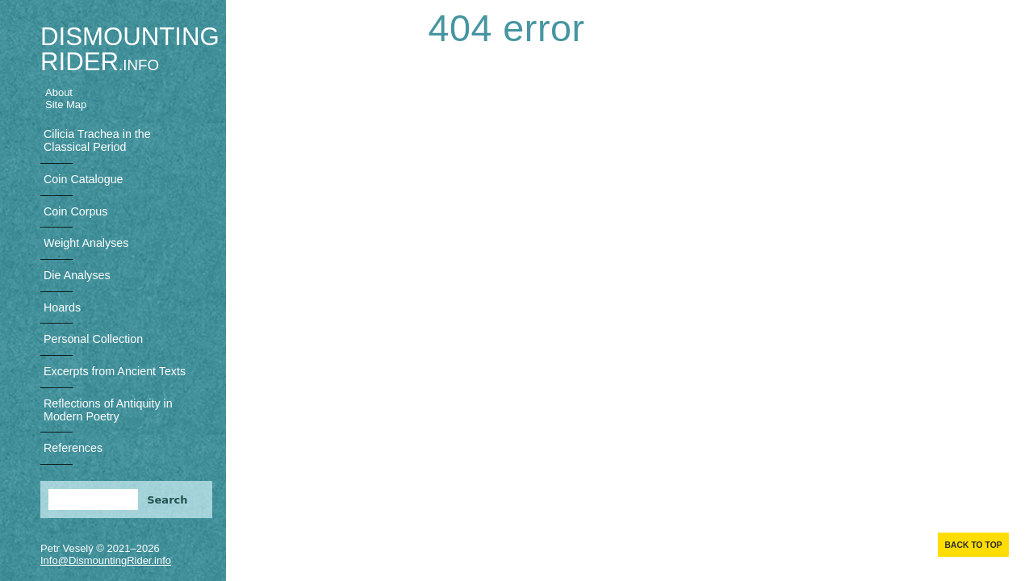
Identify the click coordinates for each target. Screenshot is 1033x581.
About (59, 92)
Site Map (65, 104)
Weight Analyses (86, 242)
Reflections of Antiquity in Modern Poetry (108, 410)
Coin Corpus (75, 211)
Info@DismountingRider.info (105, 560)
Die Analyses (77, 275)
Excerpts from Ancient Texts (115, 371)
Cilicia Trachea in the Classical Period (97, 140)
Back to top (973, 545)
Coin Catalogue (83, 179)
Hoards (62, 307)
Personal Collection (93, 338)
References (73, 447)
